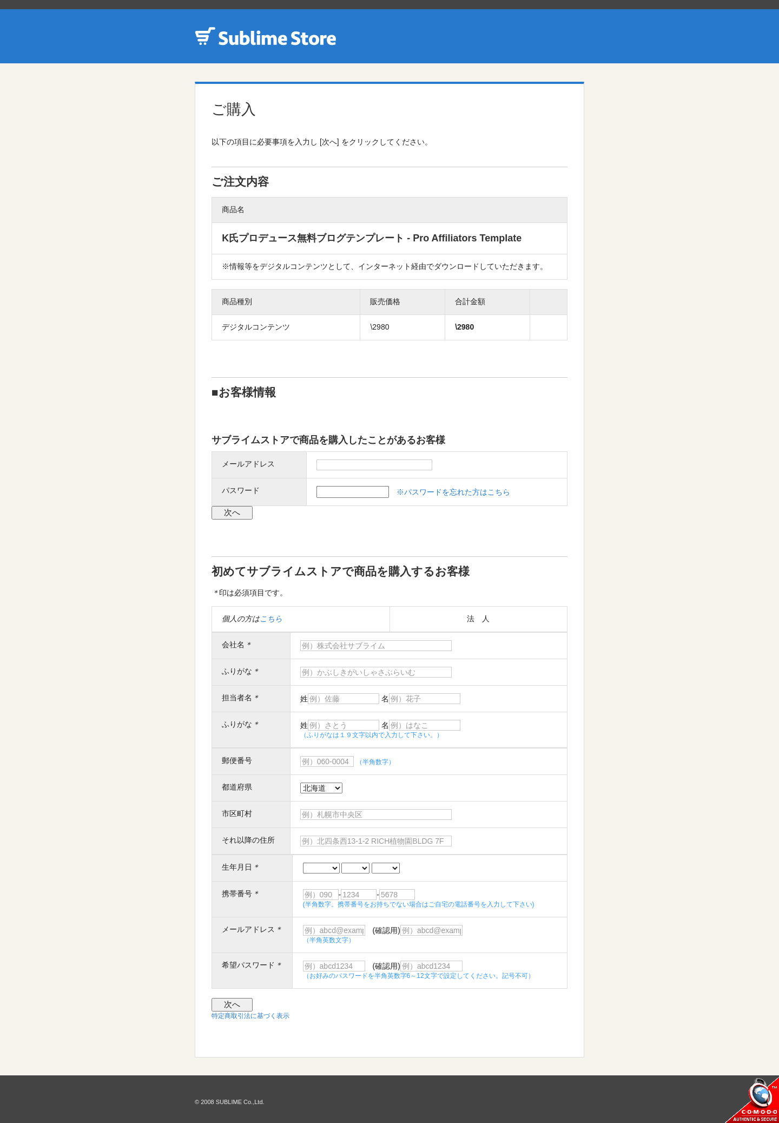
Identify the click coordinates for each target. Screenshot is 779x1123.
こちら (271, 618)
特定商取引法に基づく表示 (250, 1016)
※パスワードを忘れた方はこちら (453, 492)
